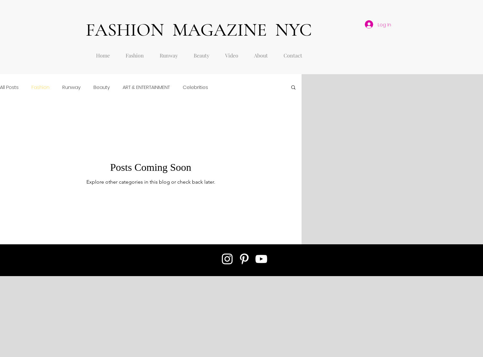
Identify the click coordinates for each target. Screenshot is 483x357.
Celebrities (195, 87)
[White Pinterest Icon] (244, 259)
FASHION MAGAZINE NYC (199, 30)
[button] (293, 87)
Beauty (101, 87)
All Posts (9, 87)
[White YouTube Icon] (261, 259)
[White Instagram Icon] (227, 259)
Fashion (40, 87)
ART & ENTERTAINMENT (146, 87)
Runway (71, 87)
